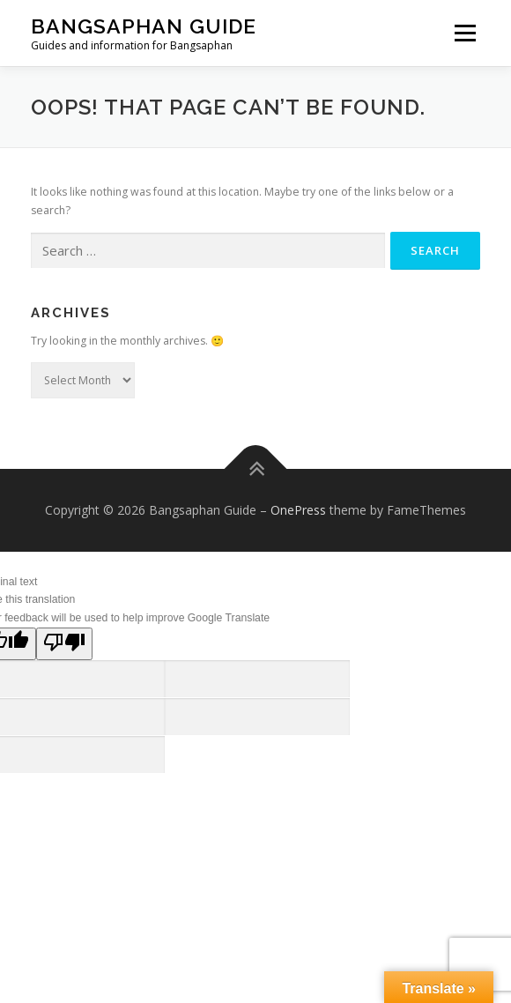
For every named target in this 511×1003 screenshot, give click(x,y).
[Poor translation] (64, 644)
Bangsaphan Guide (143, 26)
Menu (463, 33)
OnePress (298, 510)
